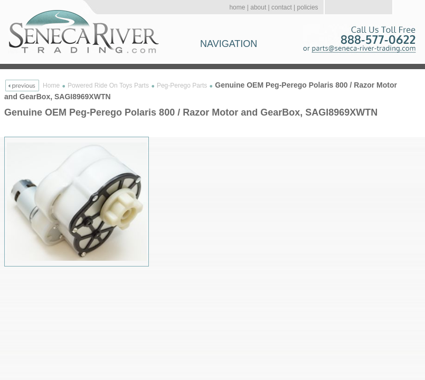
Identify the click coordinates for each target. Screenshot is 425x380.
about (258, 7)
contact (281, 7)
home (237, 7)
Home (51, 85)
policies (307, 7)
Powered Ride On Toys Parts (108, 85)
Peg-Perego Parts (182, 85)
